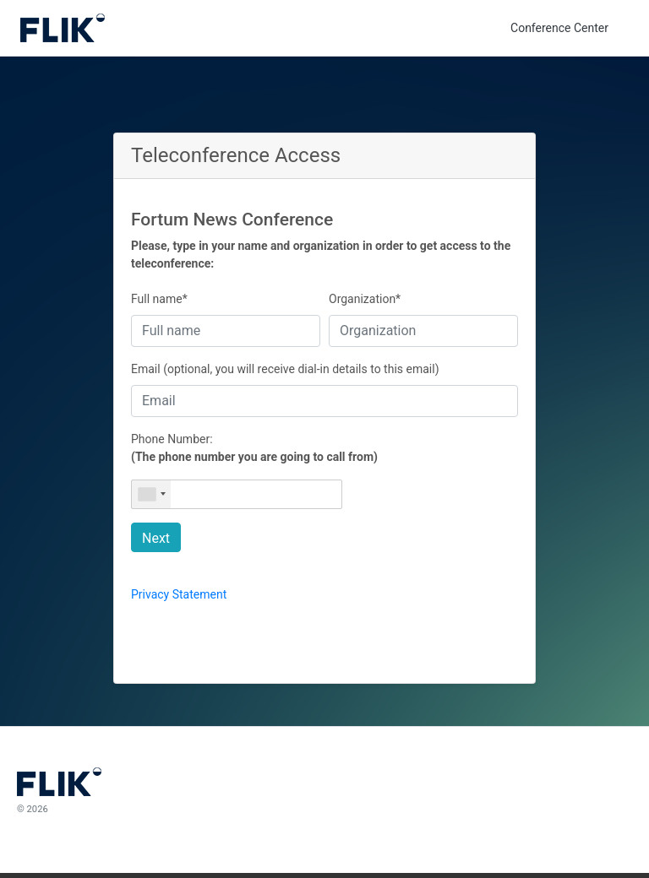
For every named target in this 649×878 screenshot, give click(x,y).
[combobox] (151, 494)
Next (156, 538)
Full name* (159, 299)
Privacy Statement (178, 594)
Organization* (365, 299)
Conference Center (559, 28)
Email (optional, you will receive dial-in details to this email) (285, 369)
